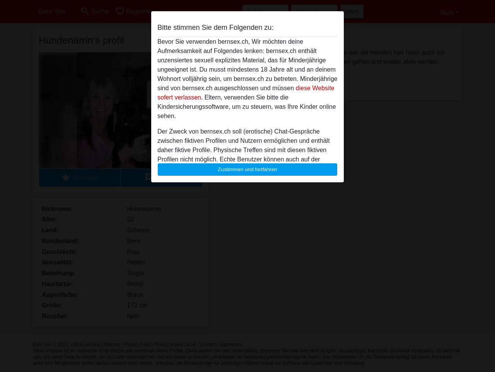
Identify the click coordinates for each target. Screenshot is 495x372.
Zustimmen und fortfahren (247, 169)
